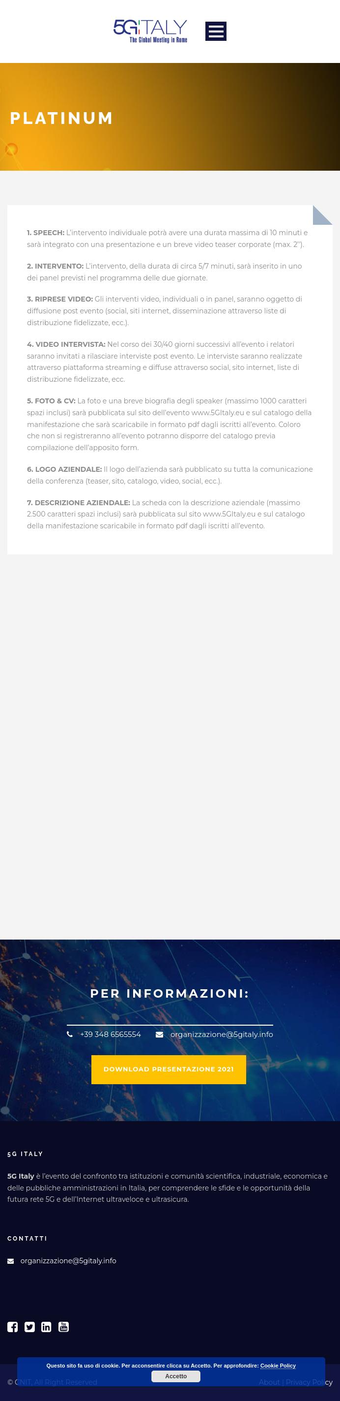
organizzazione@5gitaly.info (68, 1260)
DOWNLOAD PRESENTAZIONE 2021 (169, 1069)
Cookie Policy (278, 1366)
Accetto (176, 1376)
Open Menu (216, 31)
